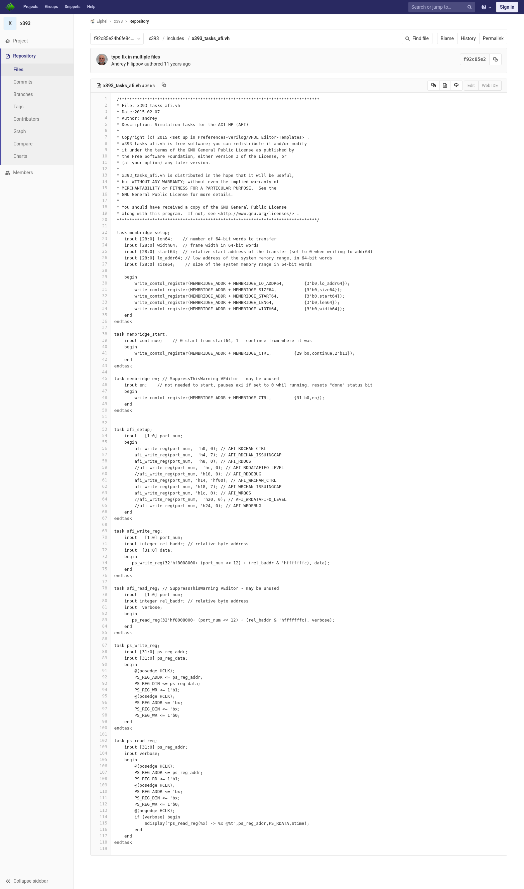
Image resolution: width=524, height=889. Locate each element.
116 (100, 829)
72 (100, 549)
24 (100, 244)
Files (18, 69)
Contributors (26, 119)
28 (100, 270)
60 (100, 473)
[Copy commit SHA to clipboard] (496, 59)
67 (100, 518)
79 (100, 594)
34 (100, 308)
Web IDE (490, 85)
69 (100, 530)
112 (100, 803)
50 (100, 410)
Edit (471, 85)
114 (100, 816)
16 (100, 194)
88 (100, 651)
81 (100, 606)
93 (100, 683)
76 (100, 575)
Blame (447, 38)
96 (100, 702)
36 (100, 321)
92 (100, 676)
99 (100, 721)
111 (100, 797)
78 (100, 587)
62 (100, 486)
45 (100, 378)
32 (100, 295)
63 (100, 492)
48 (100, 397)
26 (100, 257)
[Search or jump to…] (442, 7)
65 (100, 505)
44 (100, 371)
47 (100, 391)
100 (100, 727)
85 (100, 632)
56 (100, 448)
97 (100, 708)
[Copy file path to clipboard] (164, 85)
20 (100, 219)
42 (100, 359)
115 (100, 822)
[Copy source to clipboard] (433, 86)
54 (100, 435)
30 (100, 283)
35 (100, 314)
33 (100, 302)
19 (100, 213)
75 (100, 568)
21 (100, 225)
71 (100, 543)
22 (100, 232)
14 (100, 181)
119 (100, 848)
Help (91, 6)
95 (100, 695)
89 (100, 657)
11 (100, 162)
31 (100, 289)
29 (100, 276)
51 (100, 416)
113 (100, 810)
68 (100, 524)
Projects (30, 6)
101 (100, 734)
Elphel (98, 21)
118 (100, 842)
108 (100, 778)
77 (100, 581)
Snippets (72, 6)
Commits (22, 82)
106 (100, 765)
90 (100, 664)
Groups (51, 6)
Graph (19, 131)
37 (100, 327)
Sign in (507, 7)
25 (100, 251)
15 (100, 187)
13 (100, 175)
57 (100, 454)
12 (100, 168)
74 (100, 562)
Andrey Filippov (127, 64)
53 (100, 429)
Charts (20, 156)
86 (100, 638)
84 (100, 626)
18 (100, 206)
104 (100, 753)
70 (100, 537)
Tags (18, 106)
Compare (22, 143)
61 (100, 479)
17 (100, 200)
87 (100, 645)
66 (100, 511)
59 (100, 467)
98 (100, 714)
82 (100, 613)
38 (100, 333)
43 (100, 365)
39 (100, 340)
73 (100, 556)
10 (100, 155)
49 (100, 403)
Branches (23, 94)
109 (100, 784)
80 (100, 600)
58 (100, 460)
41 (100, 352)
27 (100, 263)
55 (100, 441)
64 (100, 499)
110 (100, 791)
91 (100, 670)
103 (100, 746)
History (468, 38)
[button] (36, 881)
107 (100, 772)
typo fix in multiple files (135, 57)
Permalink (493, 38)
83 (100, 619)
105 (100, 759)
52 (100, 422)
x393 (154, 38)
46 (100, 384)
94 (100, 689)
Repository (139, 21)
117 (100, 835)
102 (100, 740)
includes (175, 38)
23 (100, 238)
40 (100, 346)
